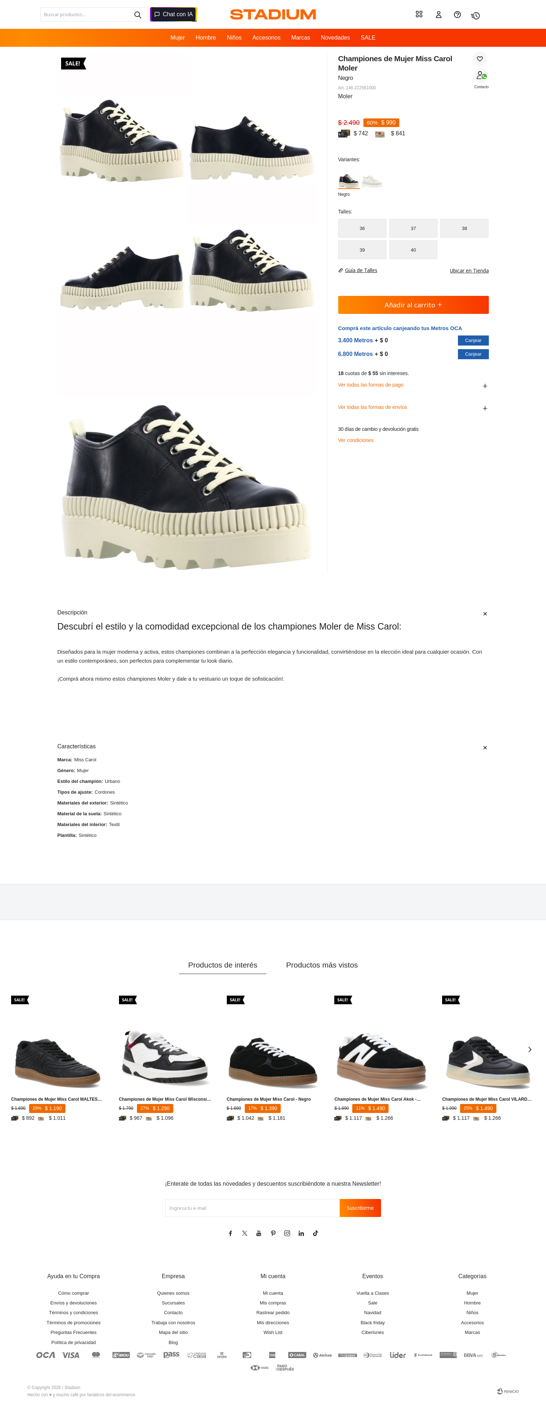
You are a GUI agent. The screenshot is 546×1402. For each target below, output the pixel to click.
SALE (368, 38)
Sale (372, 1303)
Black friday (373, 1322)
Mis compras (273, 1303)
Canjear (473, 340)
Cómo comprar (73, 1293)
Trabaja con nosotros (173, 1322)
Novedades (335, 38)
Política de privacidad (73, 1342)
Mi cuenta (273, 1293)
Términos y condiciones (73, 1312)
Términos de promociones (74, 1322)
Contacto (481, 87)
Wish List (273, 1332)
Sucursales (173, 1303)
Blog (173, 1342)
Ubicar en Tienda (466, 270)
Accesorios (266, 38)
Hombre (206, 38)
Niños (234, 38)
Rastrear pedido (273, 1312)
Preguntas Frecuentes (74, 1332)
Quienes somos (173, 1293)
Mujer (177, 38)
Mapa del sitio (173, 1332)
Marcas (300, 38)
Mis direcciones (273, 1322)
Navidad (372, 1312)
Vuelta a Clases (373, 1293)
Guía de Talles (361, 270)
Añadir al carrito (413, 305)
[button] (530, 1049)
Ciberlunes (373, 1332)
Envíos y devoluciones (73, 1303)
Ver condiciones (356, 440)
